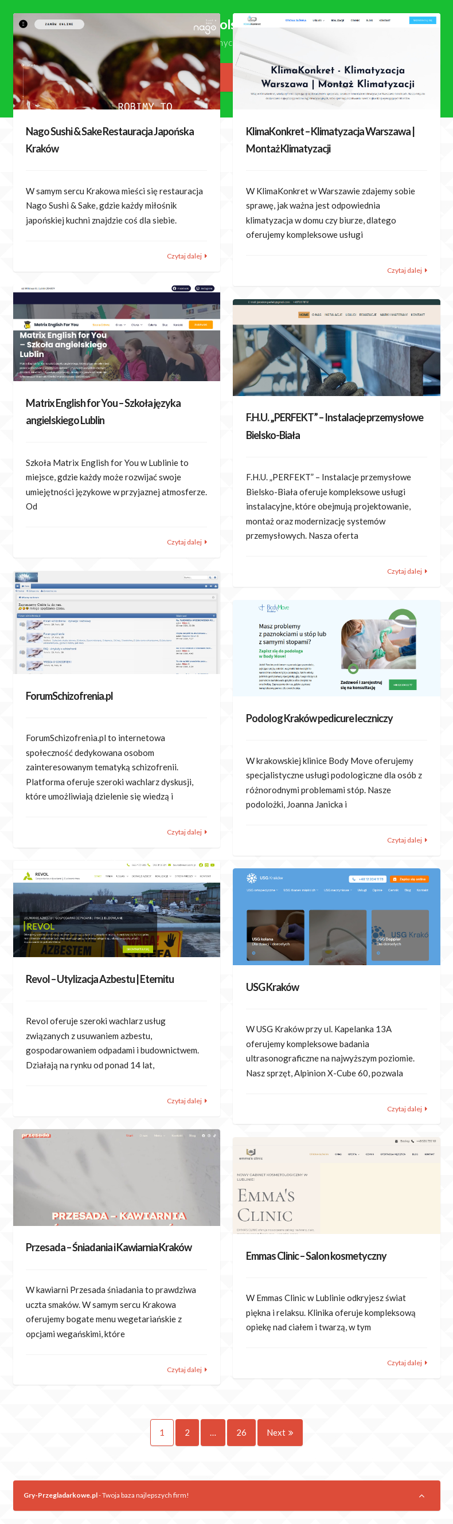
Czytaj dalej (184, 256)
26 (246, 1432)
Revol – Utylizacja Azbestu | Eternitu (100, 979)
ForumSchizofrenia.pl (69, 695)
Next (280, 1432)
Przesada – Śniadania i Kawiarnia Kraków (109, 1247)
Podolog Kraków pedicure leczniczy (319, 718)
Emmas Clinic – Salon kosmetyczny (316, 1255)
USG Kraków (272, 987)
